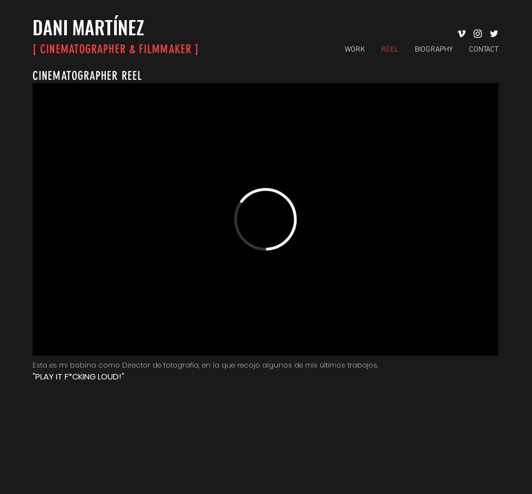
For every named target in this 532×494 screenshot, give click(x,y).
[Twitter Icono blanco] (494, 33)
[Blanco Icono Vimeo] (461, 33)
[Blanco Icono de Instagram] (477, 33)
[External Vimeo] (265, 219)
